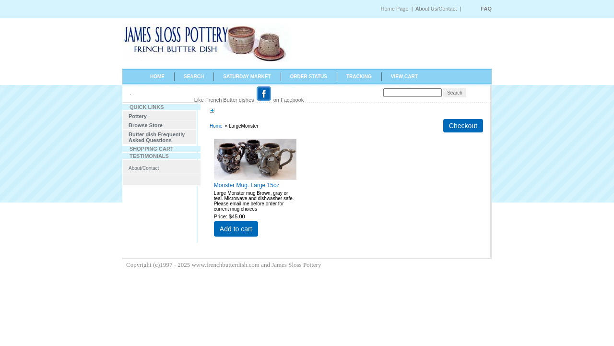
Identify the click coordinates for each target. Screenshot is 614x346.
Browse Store (146, 125)
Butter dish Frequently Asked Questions (157, 137)
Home (216, 126)
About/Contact (144, 168)
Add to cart (236, 229)
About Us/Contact (436, 9)
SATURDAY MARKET (247, 76)
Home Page (394, 9)
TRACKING (359, 76)
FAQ (486, 9)
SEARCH (194, 76)
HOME (157, 76)
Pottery (138, 116)
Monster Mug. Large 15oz (247, 185)
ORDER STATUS (308, 76)
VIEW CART (404, 76)
